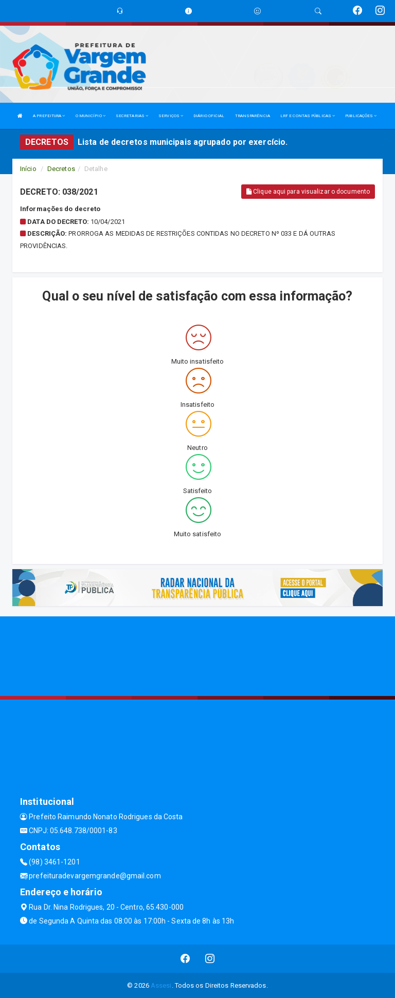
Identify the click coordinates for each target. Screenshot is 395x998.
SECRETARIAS (132, 116)
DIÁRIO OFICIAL (208, 116)
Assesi (161, 985)
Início (28, 169)
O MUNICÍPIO (90, 116)
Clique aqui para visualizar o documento (308, 191)
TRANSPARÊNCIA (252, 116)
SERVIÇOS (170, 116)
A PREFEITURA (49, 116)
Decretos (61, 169)
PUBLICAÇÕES (360, 116)
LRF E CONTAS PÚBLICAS (307, 116)
